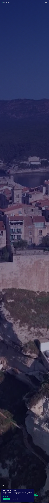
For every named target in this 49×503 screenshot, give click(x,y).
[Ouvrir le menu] (46, 2)
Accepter (6, 499)
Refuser (14, 499)
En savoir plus (5, 496)
